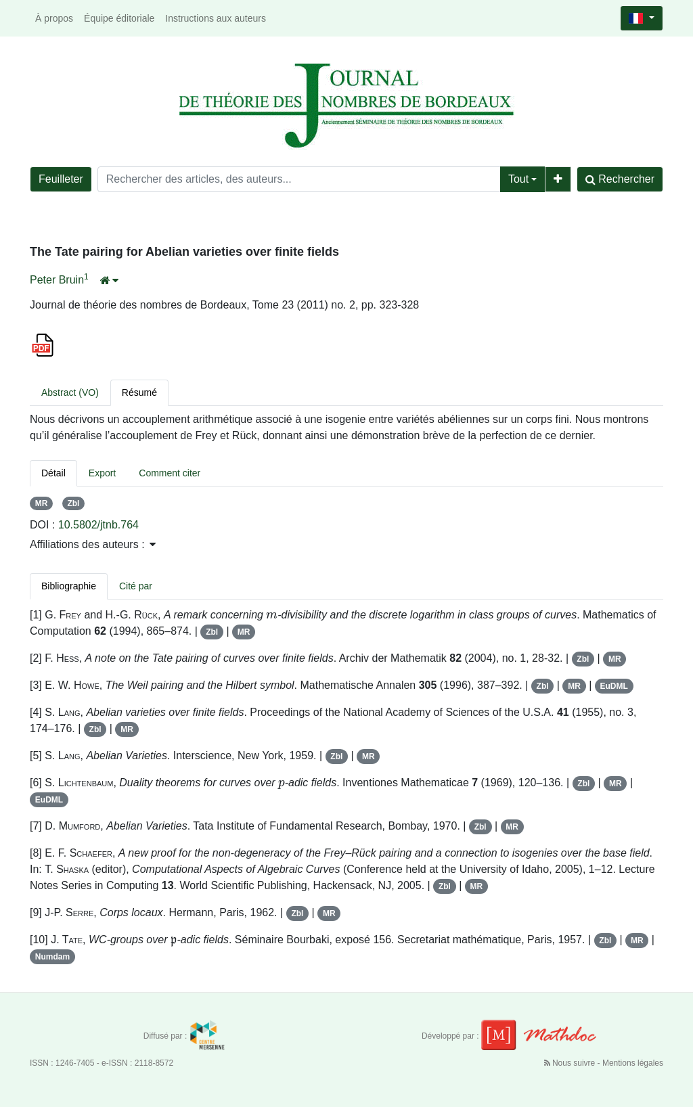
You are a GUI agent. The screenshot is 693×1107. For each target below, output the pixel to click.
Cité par (135, 586)
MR (41, 503)
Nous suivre (571, 1063)
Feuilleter (61, 179)
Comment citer (169, 473)
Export (102, 473)
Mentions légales (632, 1063)
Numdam (52, 957)
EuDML (614, 686)
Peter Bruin (57, 280)
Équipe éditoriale (119, 18)
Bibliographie (68, 586)
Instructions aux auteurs (215, 18)
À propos (54, 18)
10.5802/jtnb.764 (98, 524)
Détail (53, 473)
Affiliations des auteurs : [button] (93, 544)
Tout (518, 179)
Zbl (73, 503)
